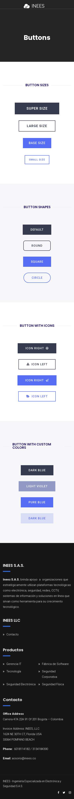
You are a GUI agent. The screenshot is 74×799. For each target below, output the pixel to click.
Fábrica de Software (55, 664)
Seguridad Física (53, 684)
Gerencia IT (13, 664)
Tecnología (13, 671)
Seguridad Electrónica (21, 684)
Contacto (12, 634)
